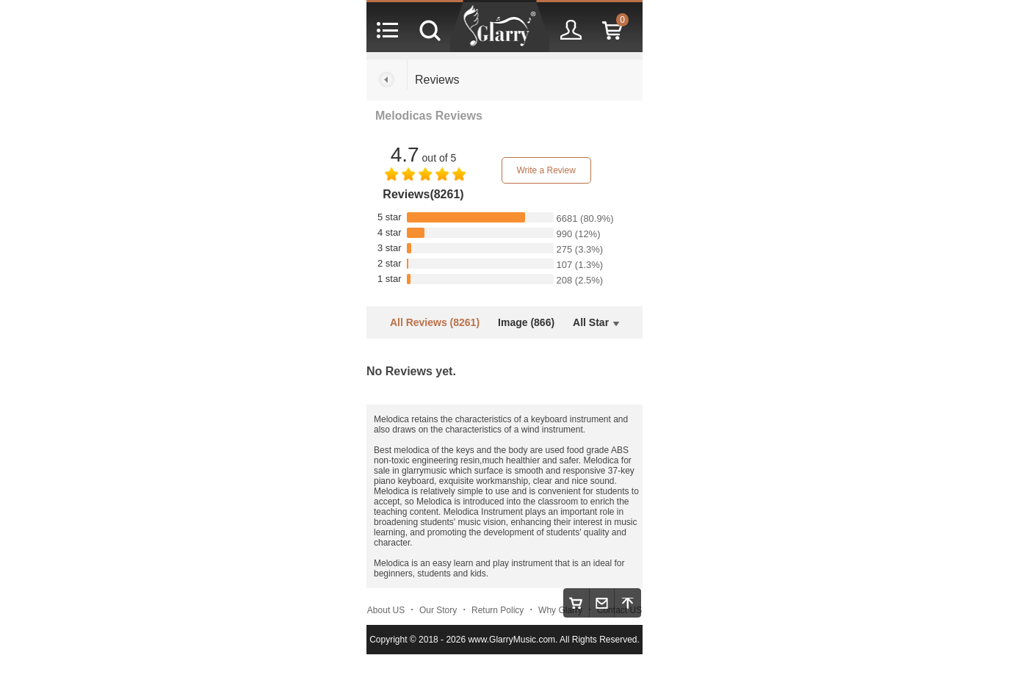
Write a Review (545, 170)
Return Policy (497, 610)
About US (386, 610)
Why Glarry (560, 610)
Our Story (438, 610)
